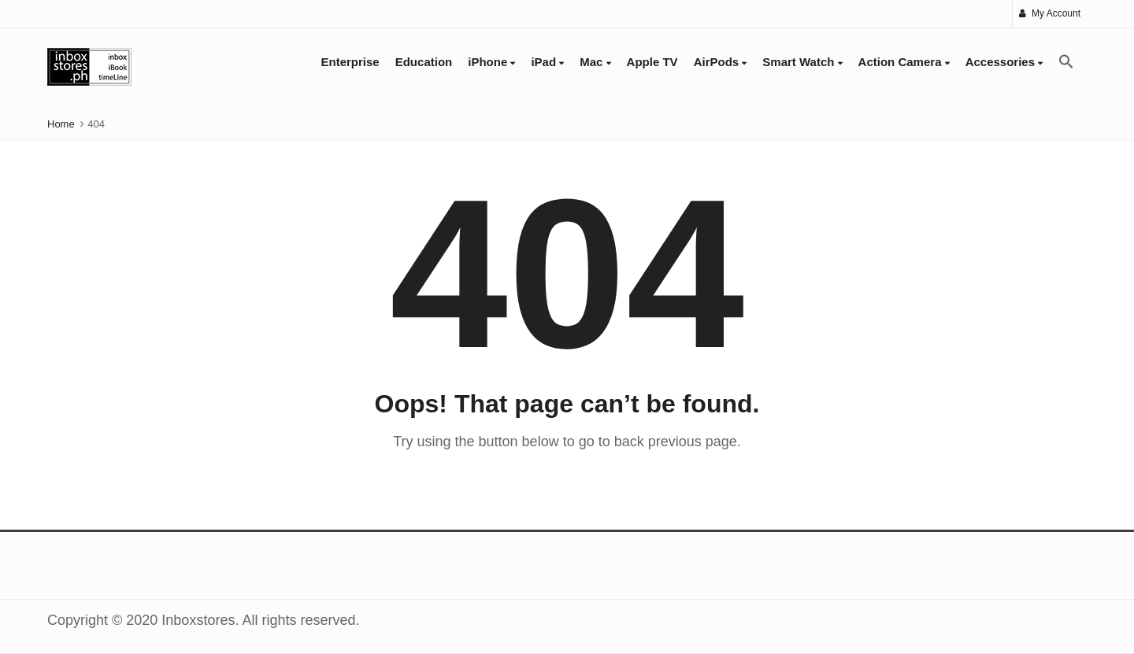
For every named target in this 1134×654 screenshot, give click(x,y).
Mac (595, 61)
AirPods (720, 61)
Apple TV (652, 61)
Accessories (1004, 61)
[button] (1066, 62)
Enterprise (350, 61)
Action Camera (904, 61)
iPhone (491, 61)
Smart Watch (802, 61)
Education (424, 61)
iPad (547, 61)
